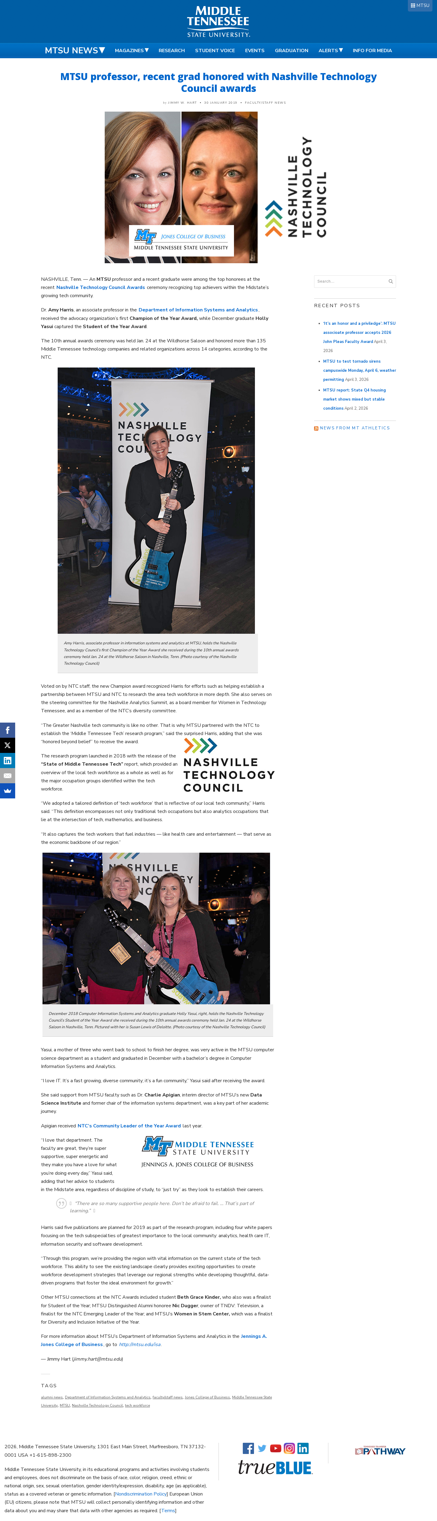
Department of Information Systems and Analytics (108, 1397)
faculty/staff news (168, 1397)
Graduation (291, 50)
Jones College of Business (207, 1397)
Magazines (129, 50)
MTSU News (71, 50)
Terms (168, 1510)
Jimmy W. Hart (182, 103)
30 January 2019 (221, 103)
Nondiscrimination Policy (141, 1494)
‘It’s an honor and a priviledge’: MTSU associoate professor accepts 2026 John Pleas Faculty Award (359, 332)
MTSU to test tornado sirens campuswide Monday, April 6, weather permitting (359, 370)
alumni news (52, 1397)
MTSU (422, 5)
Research (172, 50)
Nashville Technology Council (97, 1405)
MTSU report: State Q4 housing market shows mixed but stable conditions (354, 399)
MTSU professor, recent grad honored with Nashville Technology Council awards (218, 82)
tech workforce (137, 1405)
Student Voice (215, 50)
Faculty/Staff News (265, 103)
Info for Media (372, 50)
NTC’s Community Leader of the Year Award (129, 1126)
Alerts (328, 50)
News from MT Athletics (355, 428)
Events (255, 50)
